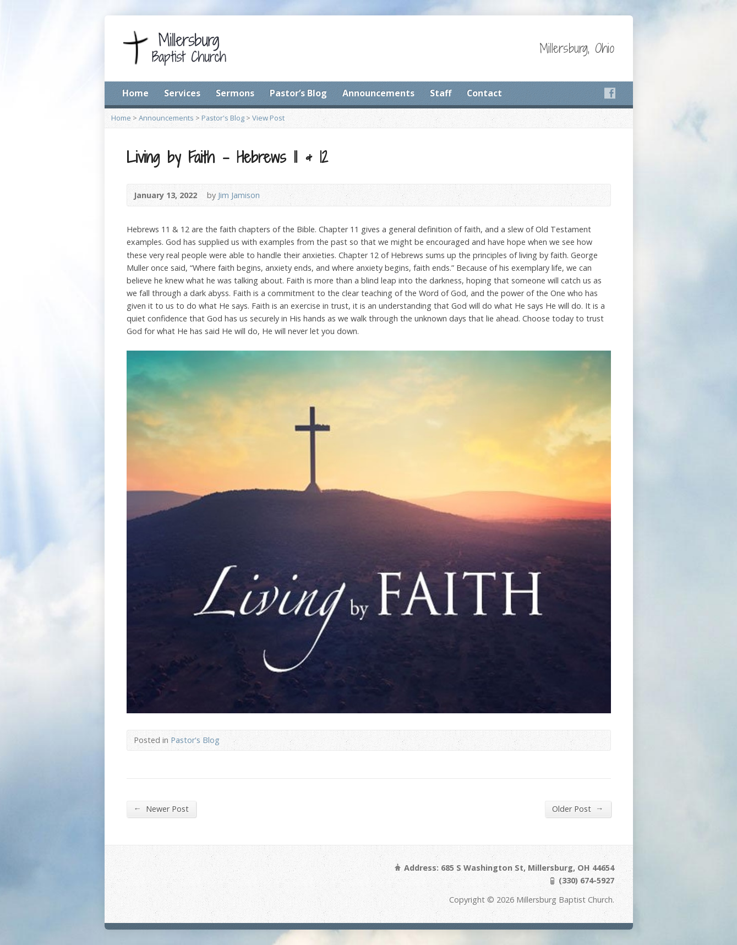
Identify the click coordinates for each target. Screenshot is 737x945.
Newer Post (161, 808)
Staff (440, 93)
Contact (484, 93)
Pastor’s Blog (298, 93)
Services (182, 93)
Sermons (235, 93)
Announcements (378, 93)
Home (135, 93)
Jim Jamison (239, 195)
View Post (268, 118)
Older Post (577, 808)
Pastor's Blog (222, 118)
